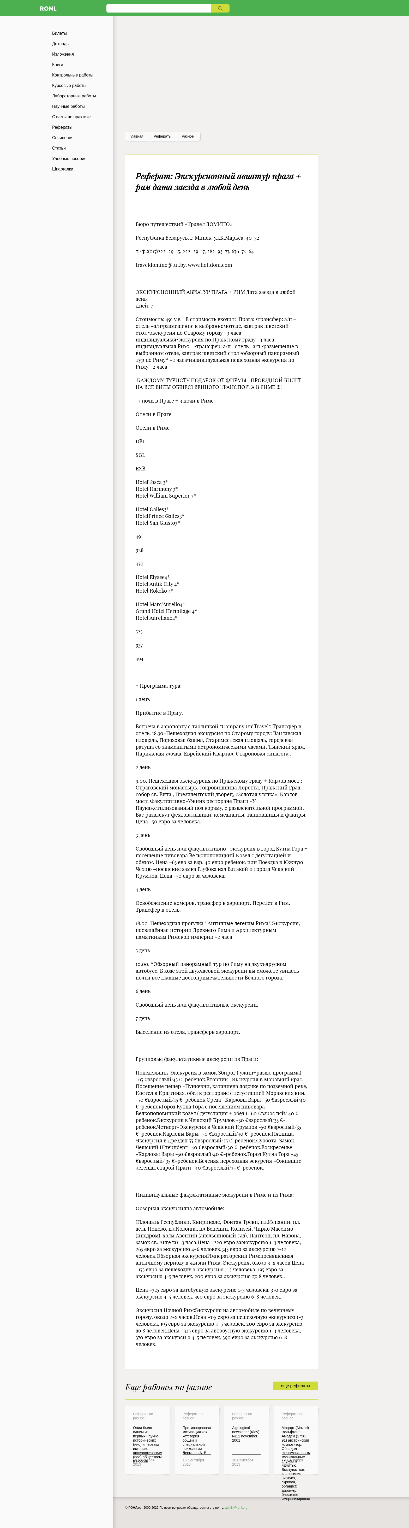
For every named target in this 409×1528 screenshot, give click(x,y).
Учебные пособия (69, 158)
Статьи (59, 148)
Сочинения (63, 137)
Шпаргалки (62, 169)
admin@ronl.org (236, 1507)
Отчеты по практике (71, 117)
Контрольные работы (72, 75)
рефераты (162, 136)
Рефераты (62, 127)
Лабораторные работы (74, 96)
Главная (136, 136)
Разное (188, 136)
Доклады (60, 44)
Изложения (63, 54)
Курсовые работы (69, 85)
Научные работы (68, 106)
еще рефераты (295, 1386)
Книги (57, 64)
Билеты (59, 33)
